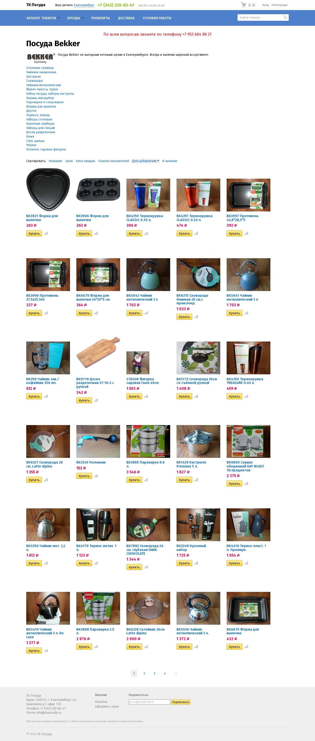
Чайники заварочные (41, 72)
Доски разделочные (40, 132)
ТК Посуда (35, 4)
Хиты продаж (85, 161)
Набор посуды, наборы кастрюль (50, 94)
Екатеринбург (84, 5)
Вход (265, 5)
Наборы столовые (39, 119)
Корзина (101, 702)
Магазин (101, 695)
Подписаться (138, 695)
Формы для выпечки (41, 106)
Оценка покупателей (113, 161)
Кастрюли (33, 76)
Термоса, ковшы (38, 115)
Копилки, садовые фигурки (46, 149)
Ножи (30, 136)
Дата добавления (145, 161)
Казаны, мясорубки (40, 98)
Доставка (126, 18)
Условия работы (157, 18)
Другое (31, 111)
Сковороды (34, 81)
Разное (31, 145)
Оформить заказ (107, 706)
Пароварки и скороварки (44, 102)
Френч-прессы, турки (42, 89)
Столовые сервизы (40, 68)
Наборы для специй (40, 128)
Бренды (73, 18)
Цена (69, 161)
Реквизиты (100, 18)
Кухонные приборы (40, 124)
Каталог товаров (41, 18)
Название (55, 161)
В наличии (169, 161)
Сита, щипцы (35, 141)
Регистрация (279, 5)
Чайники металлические (43, 85)
